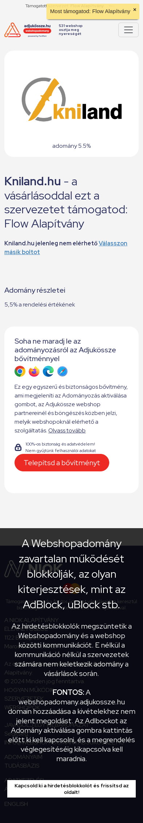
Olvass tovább (67, 430)
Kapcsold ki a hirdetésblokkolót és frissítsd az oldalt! (72, 788)
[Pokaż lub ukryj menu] (128, 30)
